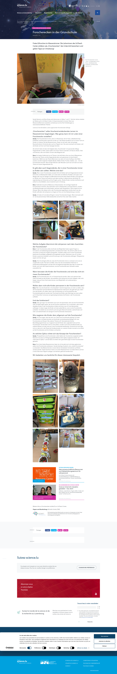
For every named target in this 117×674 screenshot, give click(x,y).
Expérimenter (48, 13)
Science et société (42, 643)
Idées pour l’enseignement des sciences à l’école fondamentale (43, 21)
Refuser (104, 669)
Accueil (98, 21)
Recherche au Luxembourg (44, 635)
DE (96, 6)
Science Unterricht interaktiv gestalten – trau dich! (68, 488)
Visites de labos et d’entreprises (67, 639)
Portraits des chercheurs (44, 639)
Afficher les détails (82, 671)
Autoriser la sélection (104, 664)
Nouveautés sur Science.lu (25, 633)
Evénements (41, 645)
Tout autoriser (104, 659)
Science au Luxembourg (25, 13)
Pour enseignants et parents (64, 13)
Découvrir (38, 13)
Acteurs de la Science (43, 637)
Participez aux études (43, 641)
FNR (39, 35)
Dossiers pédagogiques (65, 641)
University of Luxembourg (64, 481)
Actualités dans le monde (25, 636)
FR (99, 6)
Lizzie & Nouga (63, 635)
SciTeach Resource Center (66, 467)
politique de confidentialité (87, 616)
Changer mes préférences (86, 567)
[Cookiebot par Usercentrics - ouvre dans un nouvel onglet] (9, 671)
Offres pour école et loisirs (66, 637)
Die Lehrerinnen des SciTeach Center (69, 485)
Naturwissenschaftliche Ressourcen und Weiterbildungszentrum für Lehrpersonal (71, 471)
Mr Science (79, 13)
